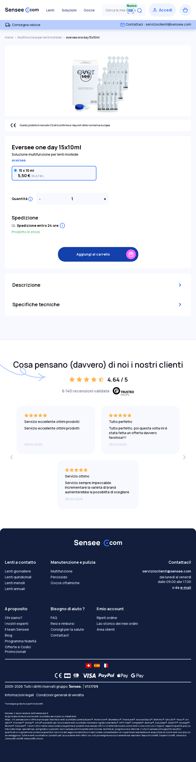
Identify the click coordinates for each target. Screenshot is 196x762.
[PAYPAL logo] (105, 675)
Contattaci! (60, 635)
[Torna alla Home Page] (22, 10)
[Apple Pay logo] (121, 675)
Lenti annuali (15, 588)
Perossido (59, 577)
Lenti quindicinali (18, 577)
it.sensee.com (70, 729)
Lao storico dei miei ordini (117, 623)
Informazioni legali (19, 695)
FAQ (54, 617)
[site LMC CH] (89, 665)
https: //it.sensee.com (16, 719)
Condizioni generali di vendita (60, 695)
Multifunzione (62, 571)
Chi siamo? (13, 617)
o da (181, 587)
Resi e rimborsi (62, 623)
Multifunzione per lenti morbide (40, 37)
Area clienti (106, 629)
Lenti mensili (15, 583)
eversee (19, 160)
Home (9, 37)
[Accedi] (162, 10)
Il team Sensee (17, 629)
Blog (8, 635)
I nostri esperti (16, 623)
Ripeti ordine (107, 617)
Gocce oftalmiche (65, 583)
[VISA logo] (88, 675)
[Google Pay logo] (135, 675)
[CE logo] (57, 675)
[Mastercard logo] (75, 675)
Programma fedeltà (20, 641)
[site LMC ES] (97, 665)
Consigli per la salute (67, 629)
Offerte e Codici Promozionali (18, 649)
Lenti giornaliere (18, 571)
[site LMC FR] (105, 665)
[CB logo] (66, 675)
